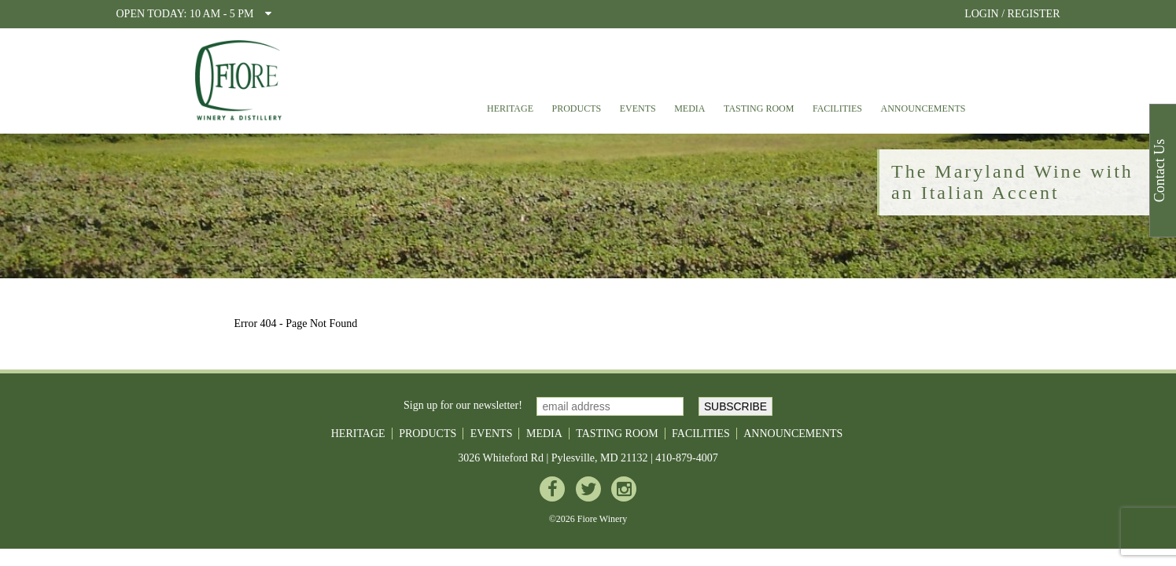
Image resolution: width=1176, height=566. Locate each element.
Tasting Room (759, 108)
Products (577, 108)
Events (638, 108)
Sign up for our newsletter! (463, 405)
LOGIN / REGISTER (1012, 14)
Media (689, 108)
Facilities (837, 108)
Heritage (510, 108)
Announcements (923, 108)
